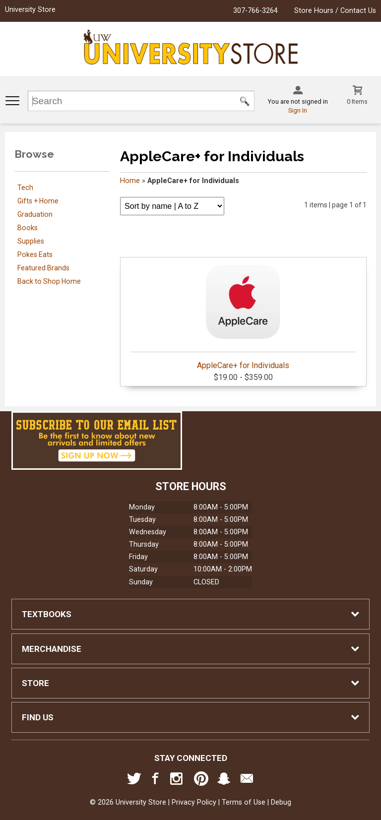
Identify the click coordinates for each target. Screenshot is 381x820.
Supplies (30, 241)
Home (130, 181)
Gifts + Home (38, 201)
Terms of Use (243, 802)
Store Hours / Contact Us (335, 10)
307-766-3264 (255, 10)
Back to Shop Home (49, 281)
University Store (30, 9)
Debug (281, 802)
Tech (25, 187)
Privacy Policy (194, 802)
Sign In (297, 110)
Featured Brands (43, 268)
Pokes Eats (35, 254)
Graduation (35, 214)
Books (27, 228)
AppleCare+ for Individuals (243, 315)
